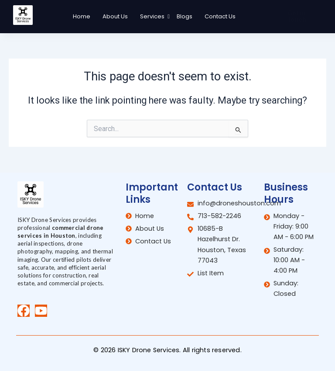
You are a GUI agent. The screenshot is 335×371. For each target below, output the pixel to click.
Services (153, 16)
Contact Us (220, 16)
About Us (115, 16)
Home (81, 16)
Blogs (184, 16)
